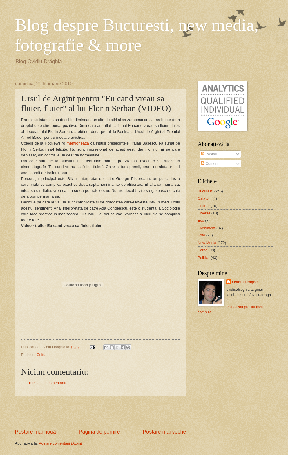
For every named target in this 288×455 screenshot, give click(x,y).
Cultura (43, 355)
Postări (209, 154)
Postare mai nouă (35, 432)
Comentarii (212, 163)
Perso (203, 250)
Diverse (204, 213)
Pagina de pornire (99, 432)
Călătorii (204, 198)
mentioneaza (77, 143)
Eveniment (206, 228)
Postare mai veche (164, 432)
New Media (207, 243)
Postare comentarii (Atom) (60, 443)
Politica (204, 257)
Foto (201, 235)
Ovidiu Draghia (245, 282)
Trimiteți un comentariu (47, 383)
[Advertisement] (101, 412)
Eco (201, 220)
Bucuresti (205, 191)
